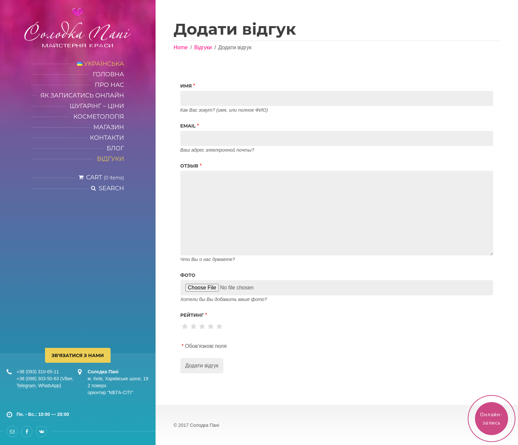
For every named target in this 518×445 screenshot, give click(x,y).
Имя (186, 86)
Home (181, 47)
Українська (100, 63)
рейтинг (192, 315)
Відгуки (110, 159)
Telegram (26, 385)
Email (188, 126)
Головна (108, 74)
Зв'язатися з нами (78, 355)
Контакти (107, 137)
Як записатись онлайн (82, 95)
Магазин (108, 127)
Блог (115, 148)
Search (111, 188)
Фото (188, 275)
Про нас (109, 85)
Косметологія (98, 116)
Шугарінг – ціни (97, 106)
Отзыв (189, 166)
